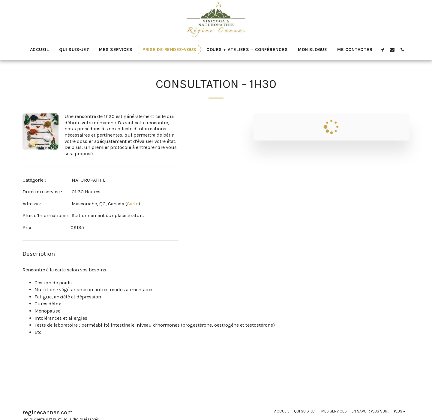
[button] (382, 49)
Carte (132, 204)
